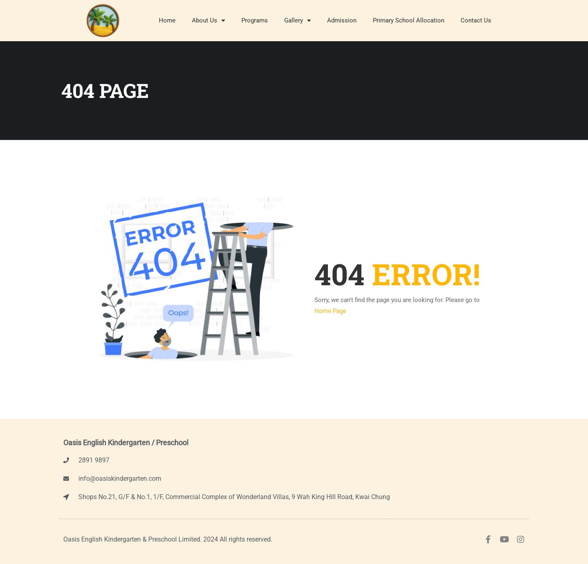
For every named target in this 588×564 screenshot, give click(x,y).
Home (167, 20)
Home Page (330, 311)
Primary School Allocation (408, 20)
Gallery (297, 20)
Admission (341, 20)
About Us (208, 20)
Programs (254, 20)
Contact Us (476, 20)
